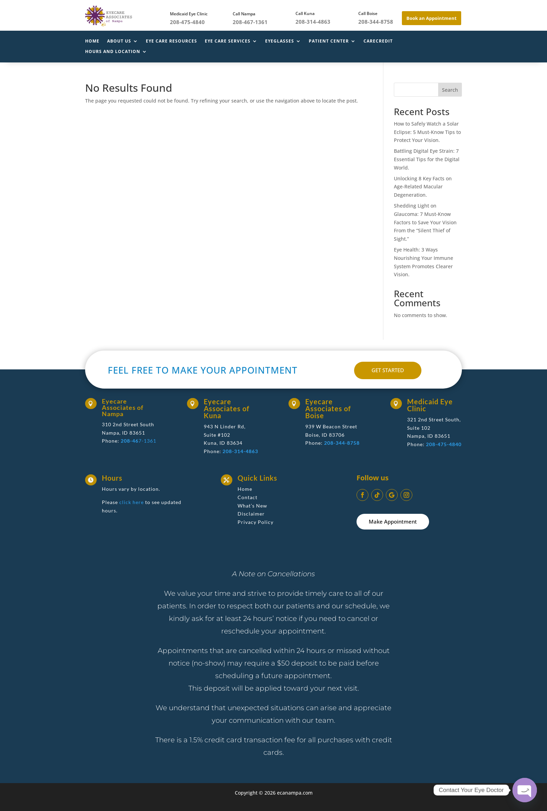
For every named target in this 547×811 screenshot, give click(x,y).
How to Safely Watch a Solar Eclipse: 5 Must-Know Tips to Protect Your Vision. (427, 132)
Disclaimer (251, 514)
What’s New (252, 506)
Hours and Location (112, 51)
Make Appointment (393, 521)
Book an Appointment (431, 18)
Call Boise (367, 13)
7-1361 (138, 441)
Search (450, 90)
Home (92, 41)
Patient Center (329, 41)
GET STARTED (388, 370)
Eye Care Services (227, 41)
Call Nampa (244, 14)
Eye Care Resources (171, 41)
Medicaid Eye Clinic (189, 14)
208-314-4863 (240, 451)
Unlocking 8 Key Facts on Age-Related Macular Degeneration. (423, 186)
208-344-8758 (342, 443)
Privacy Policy (256, 522)
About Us (119, 41)
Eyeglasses (279, 41)
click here (131, 502)
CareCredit (378, 41)
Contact (247, 497)
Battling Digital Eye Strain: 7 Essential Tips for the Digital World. (426, 159)
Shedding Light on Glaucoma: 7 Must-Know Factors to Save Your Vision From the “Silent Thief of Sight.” (425, 222)
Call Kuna (305, 13)
